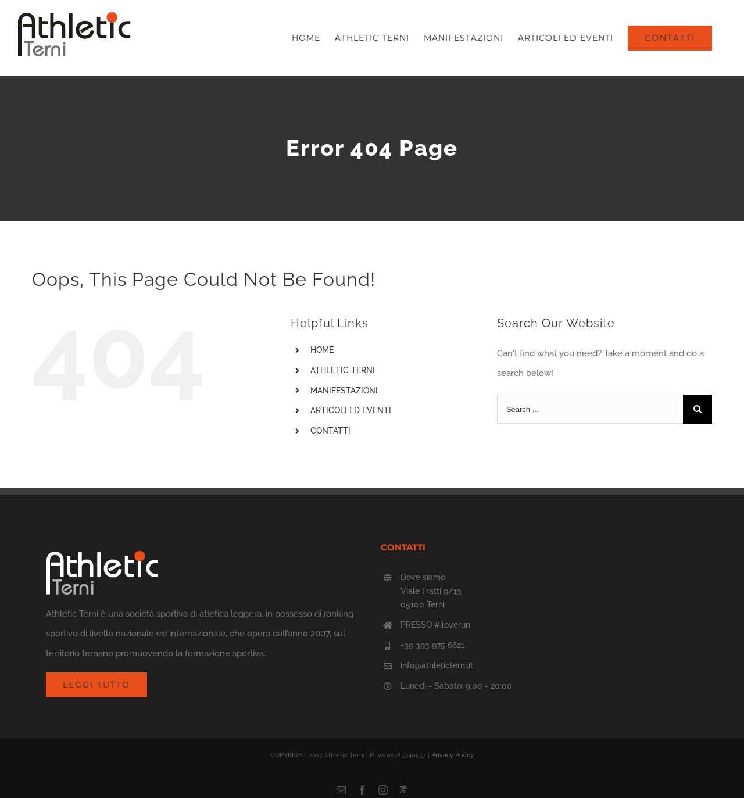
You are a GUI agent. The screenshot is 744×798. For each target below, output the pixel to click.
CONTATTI (330, 430)
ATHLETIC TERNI (342, 370)
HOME (322, 350)
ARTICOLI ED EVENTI (350, 410)
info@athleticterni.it (436, 665)
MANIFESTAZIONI (344, 390)
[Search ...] (590, 409)
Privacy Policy (452, 755)
